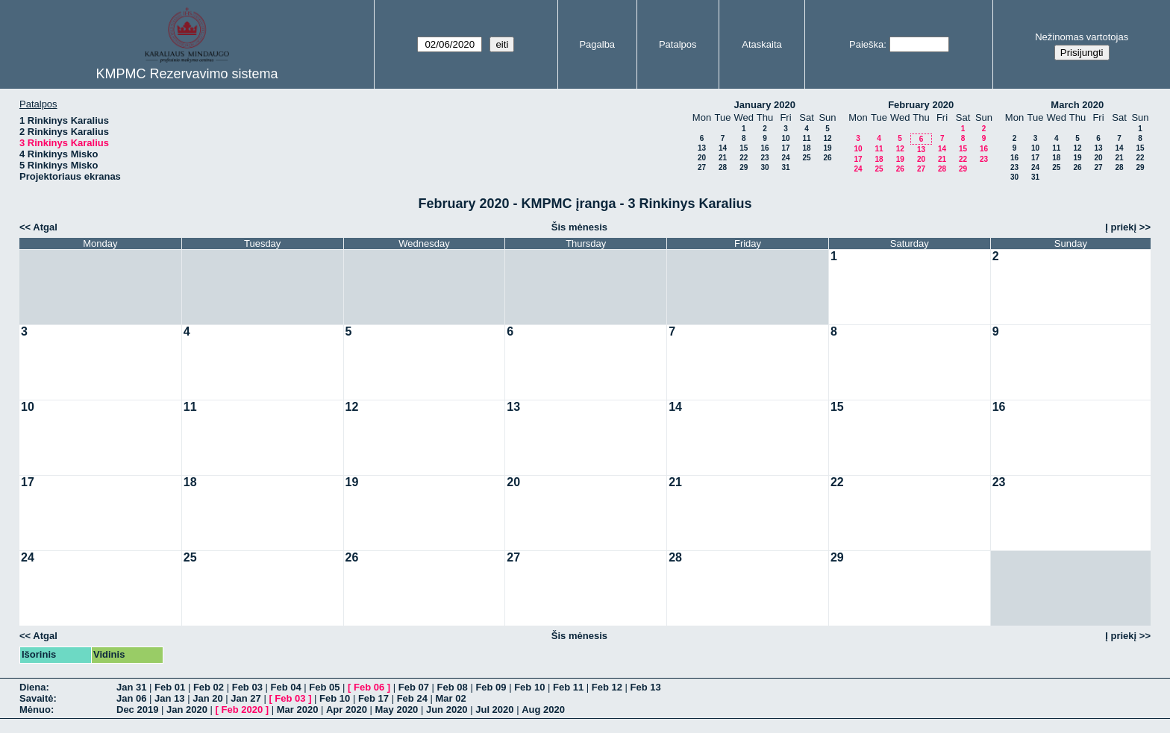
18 (806, 148)
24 (785, 158)
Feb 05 (324, 687)
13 (702, 148)
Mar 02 (450, 698)
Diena (32, 687)
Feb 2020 (242, 709)
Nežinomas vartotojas (1081, 37)
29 (743, 167)
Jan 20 (207, 698)
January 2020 (764, 104)
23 (764, 158)
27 (702, 167)
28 (723, 167)
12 (827, 138)
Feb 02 (208, 687)
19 (827, 148)
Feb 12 (607, 687)
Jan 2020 (186, 709)
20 (702, 158)
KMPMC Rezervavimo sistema (187, 73)
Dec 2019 (137, 709)
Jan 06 (131, 698)
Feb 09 (490, 687)
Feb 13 (646, 687)
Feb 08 (452, 687)
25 (806, 158)
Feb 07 (413, 687)
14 (723, 148)
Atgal (45, 227)
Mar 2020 (298, 709)
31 (785, 167)
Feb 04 (285, 687)
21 (723, 158)
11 (806, 138)
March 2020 (1077, 104)
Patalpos (678, 44)
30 (764, 167)
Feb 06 (369, 687)
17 (785, 148)
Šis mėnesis (579, 227)
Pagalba (597, 44)
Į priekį (1120, 227)
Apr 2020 (346, 709)
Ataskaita (761, 44)
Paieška (866, 44)
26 (827, 158)
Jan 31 (131, 687)
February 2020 (921, 104)
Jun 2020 (447, 709)
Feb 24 (412, 698)
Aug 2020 (543, 709)
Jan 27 (245, 698)
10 (785, 138)
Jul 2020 (494, 709)
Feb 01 (169, 687)
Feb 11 (568, 687)
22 (743, 158)
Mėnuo (35, 709)
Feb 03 (247, 687)
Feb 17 (373, 698)
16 (764, 148)
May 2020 (397, 709)
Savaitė (36, 698)
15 (743, 148)
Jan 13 (169, 698)
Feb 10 (529, 687)
